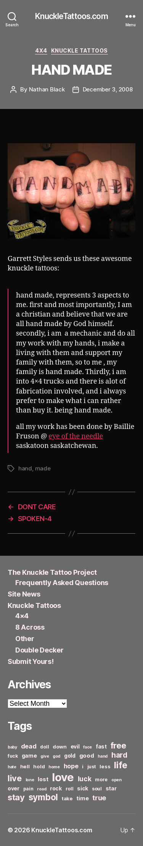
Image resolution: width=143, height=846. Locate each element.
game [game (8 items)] (29, 755)
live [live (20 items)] (15, 778)
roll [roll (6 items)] (70, 789)
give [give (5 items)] (44, 756)
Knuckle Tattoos (79, 50)
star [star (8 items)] (111, 788)
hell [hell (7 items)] (25, 766)
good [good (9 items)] (86, 755)
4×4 (22, 616)
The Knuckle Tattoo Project (52, 572)
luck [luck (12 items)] (85, 779)
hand (25, 468)
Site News (24, 594)
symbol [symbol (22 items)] (43, 797)
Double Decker (39, 650)
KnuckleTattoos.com (71, 16)
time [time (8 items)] (82, 798)
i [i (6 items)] (83, 766)
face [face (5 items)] (87, 747)
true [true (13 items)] (99, 797)
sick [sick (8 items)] (82, 788)
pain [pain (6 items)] (28, 789)
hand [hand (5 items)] (103, 756)
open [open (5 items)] (116, 779)
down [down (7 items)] (60, 747)
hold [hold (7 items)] (39, 766)
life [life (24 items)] (120, 765)
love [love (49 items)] (63, 777)
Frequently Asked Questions (61, 583)
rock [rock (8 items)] (56, 788)
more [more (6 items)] (101, 779)
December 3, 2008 (108, 89)
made (43, 468)
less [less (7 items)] (105, 766)
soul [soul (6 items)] (97, 789)
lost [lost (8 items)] (43, 779)
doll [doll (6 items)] (44, 747)
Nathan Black (47, 89)
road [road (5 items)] (41, 789)
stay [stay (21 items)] (16, 797)
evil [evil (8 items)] (75, 746)
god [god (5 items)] (56, 756)
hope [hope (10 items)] (71, 766)
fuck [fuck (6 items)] (13, 756)
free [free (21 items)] (118, 745)
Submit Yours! (31, 661)
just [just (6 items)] (91, 766)
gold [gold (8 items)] (70, 755)
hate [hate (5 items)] (12, 766)
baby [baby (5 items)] (12, 747)
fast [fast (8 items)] (101, 746)
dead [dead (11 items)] (29, 746)
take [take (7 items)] (67, 798)
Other (24, 639)
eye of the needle (75, 436)
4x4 (41, 50)
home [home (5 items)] (54, 766)
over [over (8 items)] (13, 788)
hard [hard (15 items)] (119, 755)
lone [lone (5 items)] (30, 779)
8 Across (30, 627)
